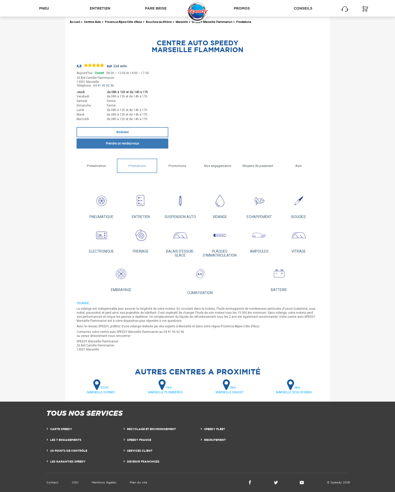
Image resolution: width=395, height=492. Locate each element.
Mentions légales (104, 482)
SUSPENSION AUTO (180, 204)
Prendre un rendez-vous (122, 143)
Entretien (100, 8)
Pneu (44, 8)
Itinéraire (122, 132)
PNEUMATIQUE (101, 204)
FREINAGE (141, 238)
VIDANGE (220, 204)
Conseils (303, 8)
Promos (242, 8)
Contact (52, 482)
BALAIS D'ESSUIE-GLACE (180, 240)
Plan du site (138, 482)
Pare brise (156, 8)
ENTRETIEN (141, 204)
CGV (75, 482)
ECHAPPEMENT (259, 204)
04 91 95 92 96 (103, 85)
